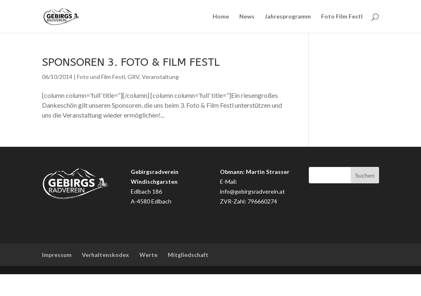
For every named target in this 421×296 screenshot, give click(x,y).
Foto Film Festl (342, 17)
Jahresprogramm (288, 17)
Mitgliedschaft (188, 254)
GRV (133, 76)
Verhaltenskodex (105, 254)
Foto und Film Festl (101, 76)
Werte (148, 254)
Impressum (57, 254)
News (246, 17)
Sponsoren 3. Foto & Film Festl (131, 62)
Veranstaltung (160, 76)
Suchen (365, 175)
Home (221, 17)
